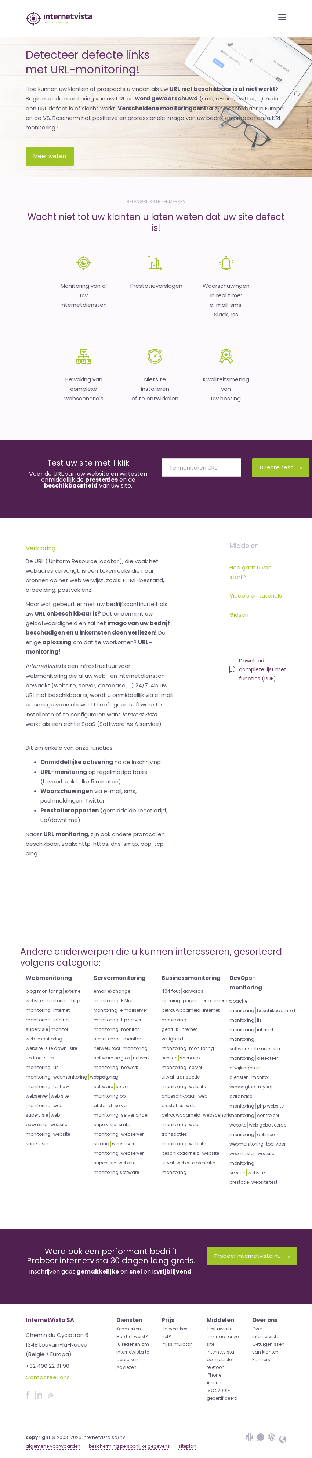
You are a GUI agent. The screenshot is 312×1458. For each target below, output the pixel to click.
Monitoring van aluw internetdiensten (84, 295)
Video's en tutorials (255, 595)
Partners (261, 1359)
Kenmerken (128, 1329)
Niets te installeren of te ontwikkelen (154, 389)
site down (56, 1048)
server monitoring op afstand (111, 1096)
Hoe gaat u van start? (250, 572)
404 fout (171, 991)
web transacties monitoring (180, 1134)
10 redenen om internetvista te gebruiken (132, 1352)
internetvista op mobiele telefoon (220, 1359)
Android (216, 1383)
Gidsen (238, 614)
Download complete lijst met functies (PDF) (257, 669)
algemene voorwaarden (53, 1446)
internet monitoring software (251, 1039)
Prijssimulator (177, 1344)
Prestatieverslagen (156, 286)
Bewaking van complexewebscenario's (84, 389)
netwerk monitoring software (116, 1077)
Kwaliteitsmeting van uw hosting (226, 389)
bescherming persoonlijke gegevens (129, 1446)
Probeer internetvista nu (252, 1256)
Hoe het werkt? (132, 1336)
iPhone (214, 1375)
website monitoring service (251, 1163)
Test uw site (219, 1329)
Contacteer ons (48, 1377)
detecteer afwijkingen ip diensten (253, 1067)
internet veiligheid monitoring (179, 1038)
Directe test (281, 467)
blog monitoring (44, 991)
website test (264, 1182)
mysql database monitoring (250, 1096)
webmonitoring (70, 1077)
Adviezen (126, 1367)
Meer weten (49, 156)
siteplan (187, 1446)
